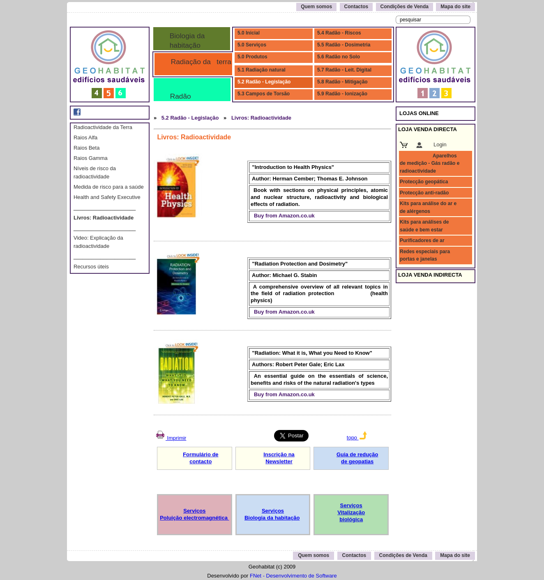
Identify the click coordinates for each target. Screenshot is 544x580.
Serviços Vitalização (351, 508)
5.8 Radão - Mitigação (342, 82)
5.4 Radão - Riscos (339, 33)
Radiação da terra (199, 62)
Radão (178, 96)
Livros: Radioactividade (104, 218)
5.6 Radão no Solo (338, 57)
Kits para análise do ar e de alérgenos (428, 207)
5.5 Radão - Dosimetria (343, 45)
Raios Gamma (91, 158)
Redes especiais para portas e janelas (425, 255)
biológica (351, 519)
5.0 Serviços (251, 45)
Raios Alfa (85, 137)
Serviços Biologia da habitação (272, 514)
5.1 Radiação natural (261, 70)
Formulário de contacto (200, 457)
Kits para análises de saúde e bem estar (424, 225)
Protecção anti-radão (424, 193)
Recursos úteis (91, 266)
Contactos (356, 6)
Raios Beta (86, 148)
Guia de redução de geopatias (357, 457)
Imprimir (170, 438)
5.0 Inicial (248, 33)
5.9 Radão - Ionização (342, 94)
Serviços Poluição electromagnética (194, 514)
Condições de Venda (404, 6)
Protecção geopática (424, 182)
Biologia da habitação (185, 40)
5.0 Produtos (252, 57)
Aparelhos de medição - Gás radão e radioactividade (429, 163)
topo (357, 437)
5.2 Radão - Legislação (263, 82)
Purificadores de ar (422, 240)
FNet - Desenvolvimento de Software (293, 576)
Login (440, 144)
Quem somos (316, 6)
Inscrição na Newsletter (279, 457)
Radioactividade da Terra (103, 127)
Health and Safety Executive (107, 197)
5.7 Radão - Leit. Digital (344, 70)
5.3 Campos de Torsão (263, 94)
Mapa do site (455, 6)
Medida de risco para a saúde (109, 187)
